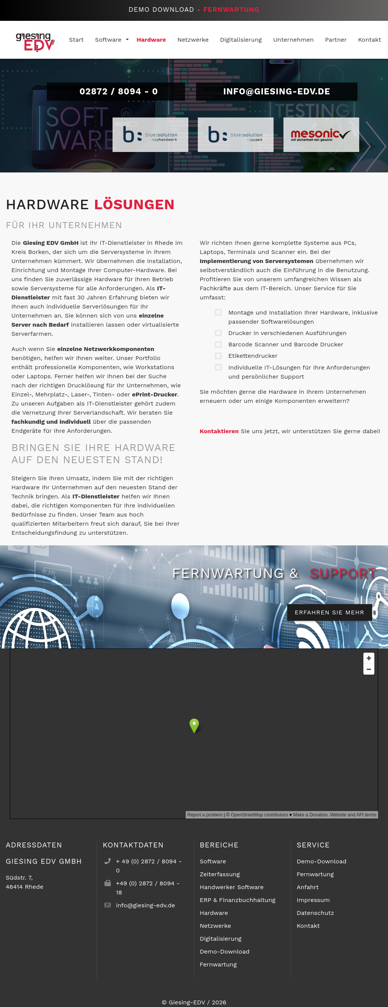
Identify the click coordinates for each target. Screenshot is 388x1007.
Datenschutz (315, 912)
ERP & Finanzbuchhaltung (237, 900)
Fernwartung (231, 9)
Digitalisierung (220, 938)
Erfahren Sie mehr (330, 612)
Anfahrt (308, 887)
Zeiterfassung (220, 874)
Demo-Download (225, 951)
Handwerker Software (232, 887)
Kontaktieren (219, 431)
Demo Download (161, 9)
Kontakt (308, 925)
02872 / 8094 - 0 (116, 91)
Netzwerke (215, 925)
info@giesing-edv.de (276, 91)
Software (213, 861)
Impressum (313, 900)
